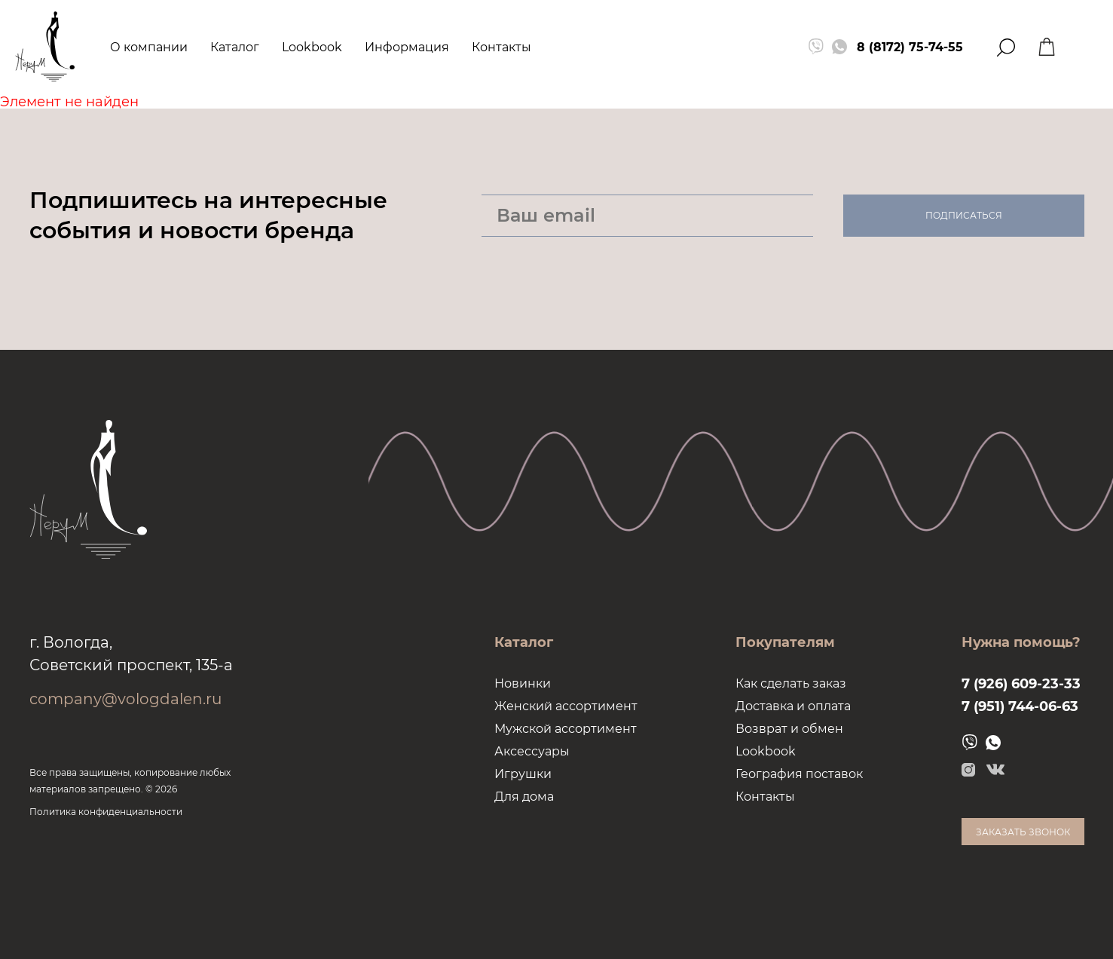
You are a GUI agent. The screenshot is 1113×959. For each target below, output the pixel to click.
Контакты (501, 47)
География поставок (799, 774)
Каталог (234, 47)
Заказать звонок (1023, 832)
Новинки (522, 683)
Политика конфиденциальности (105, 811)
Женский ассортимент (566, 706)
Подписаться (963, 215)
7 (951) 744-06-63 (1020, 706)
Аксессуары (532, 751)
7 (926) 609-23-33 (1021, 684)
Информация (407, 47)
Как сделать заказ (790, 683)
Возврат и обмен (789, 729)
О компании (149, 47)
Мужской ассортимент (565, 729)
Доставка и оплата (793, 706)
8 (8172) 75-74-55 (910, 47)
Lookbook (312, 47)
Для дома (524, 796)
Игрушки (523, 774)
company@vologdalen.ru (125, 699)
